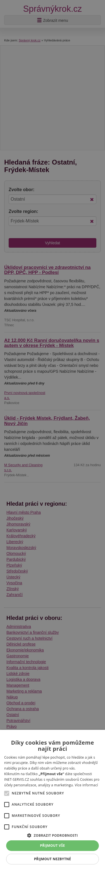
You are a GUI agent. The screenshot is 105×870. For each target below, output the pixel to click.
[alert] (52, 435)
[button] (52, 835)
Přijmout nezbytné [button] (52, 859)
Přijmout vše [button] (52, 845)
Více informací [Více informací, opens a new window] (86, 785)
